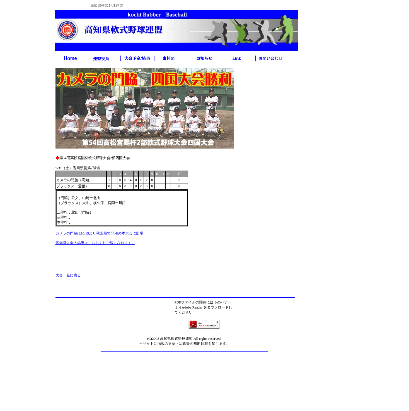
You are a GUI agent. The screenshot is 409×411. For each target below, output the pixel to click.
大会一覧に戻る (68, 275)
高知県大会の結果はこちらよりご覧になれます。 (95, 243)
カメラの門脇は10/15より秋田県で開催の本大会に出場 (99, 233)
